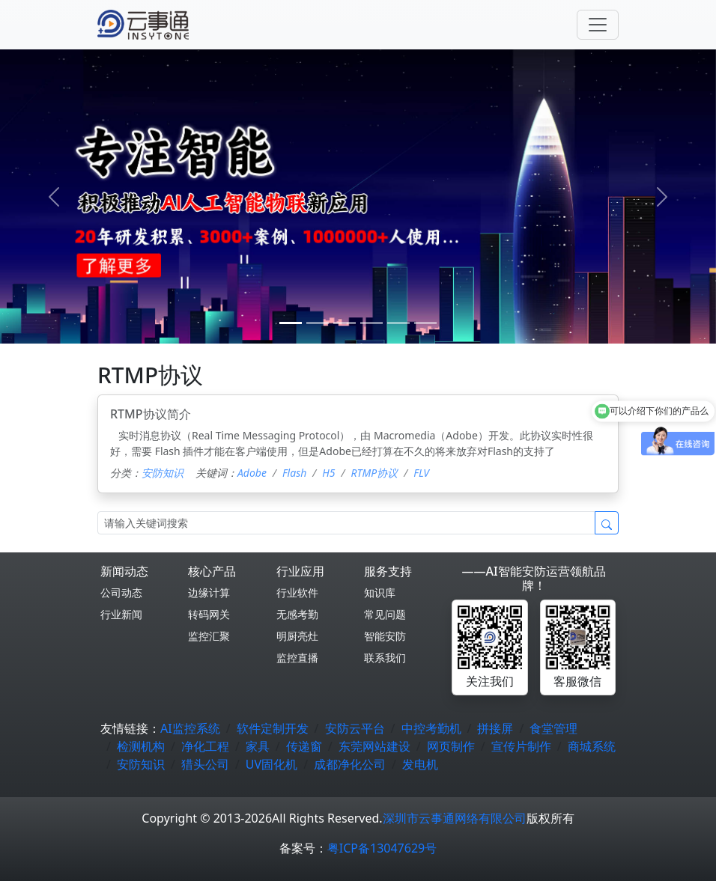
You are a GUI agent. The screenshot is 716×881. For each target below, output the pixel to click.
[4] (398, 323)
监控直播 (297, 657)
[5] (425, 323)
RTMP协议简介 (150, 414)
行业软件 (297, 592)
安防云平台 (355, 728)
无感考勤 (297, 614)
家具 (258, 746)
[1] (317, 323)
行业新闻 (121, 614)
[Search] (346, 522)
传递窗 (304, 746)
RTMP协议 (374, 473)
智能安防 (385, 636)
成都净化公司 (350, 764)
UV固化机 (271, 764)
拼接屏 (495, 728)
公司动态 (121, 592)
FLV (421, 473)
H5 (328, 473)
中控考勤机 (431, 728)
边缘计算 (209, 592)
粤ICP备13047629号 (382, 848)
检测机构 (141, 746)
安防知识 (162, 473)
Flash (294, 473)
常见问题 (385, 614)
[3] (371, 323)
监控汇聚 (209, 636)
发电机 (420, 764)
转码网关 (209, 614)
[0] (290, 323)
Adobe (252, 473)
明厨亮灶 (297, 636)
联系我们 (385, 657)
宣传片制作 (521, 746)
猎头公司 (205, 764)
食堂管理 (553, 728)
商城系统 (592, 746)
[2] (344, 323)
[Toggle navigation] (598, 25)
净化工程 (205, 746)
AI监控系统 (190, 728)
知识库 (379, 592)
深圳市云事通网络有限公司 (455, 818)
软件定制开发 (273, 728)
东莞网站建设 (374, 746)
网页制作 (451, 746)
